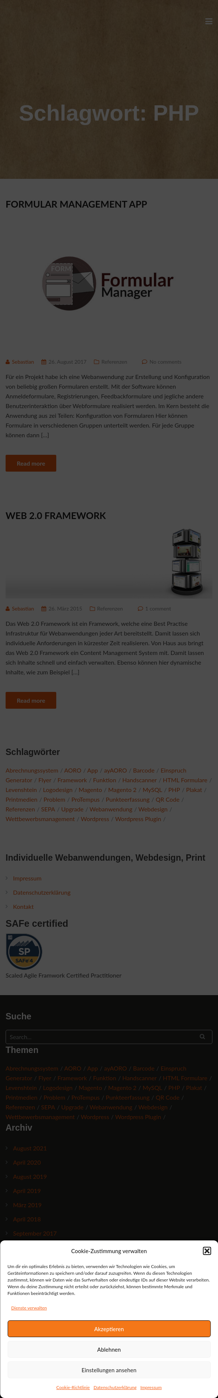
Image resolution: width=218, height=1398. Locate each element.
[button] (207, 1251)
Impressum (151, 1387)
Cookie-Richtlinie (73, 1387)
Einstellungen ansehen (109, 1370)
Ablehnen (109, 1349)
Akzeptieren (109, 1329)
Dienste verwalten (29, 1308)
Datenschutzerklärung (115, 1387)
